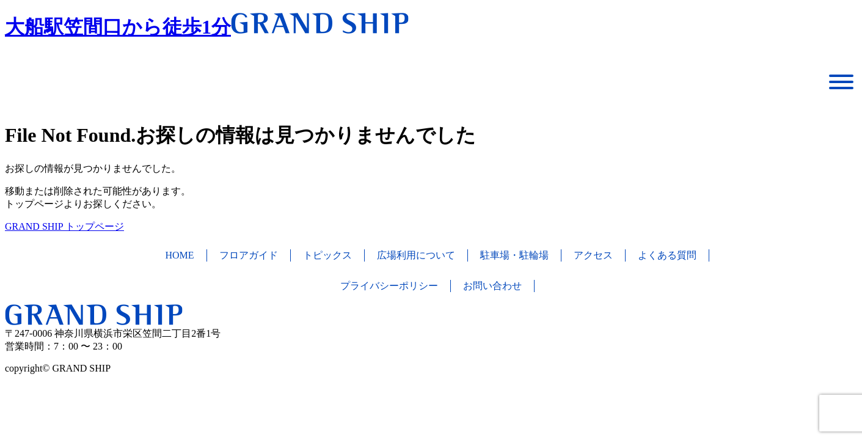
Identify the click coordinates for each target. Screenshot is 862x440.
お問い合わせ (492, 285)
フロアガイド (248, 255)
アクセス (593, 255)
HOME (179, 255)
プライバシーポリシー (389, 285)
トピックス (327, 255)
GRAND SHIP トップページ (64, 226)
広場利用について (416, 255)
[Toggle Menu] (841, 82)
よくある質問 (667, 255)
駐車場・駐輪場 (514, 255)
